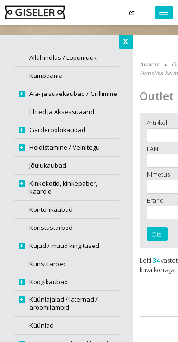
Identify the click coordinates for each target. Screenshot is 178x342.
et (132, 12)
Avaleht (149, 64)
